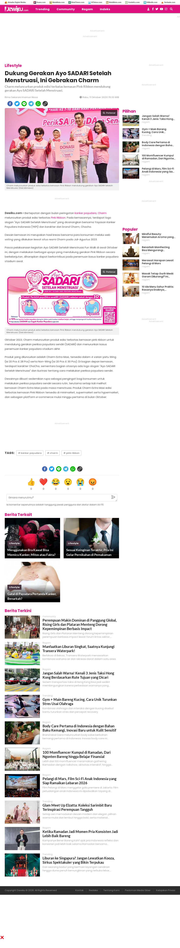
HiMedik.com (152, 2)
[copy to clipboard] (45, 103)
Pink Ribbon (58, 217)
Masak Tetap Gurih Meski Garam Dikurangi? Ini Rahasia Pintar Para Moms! (157, 275)
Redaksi (93, 890)
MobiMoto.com (115, 2)
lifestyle (14, 543)
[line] (24, 103)
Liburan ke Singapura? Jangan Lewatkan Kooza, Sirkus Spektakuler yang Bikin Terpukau (79, 860)
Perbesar (109, 113)
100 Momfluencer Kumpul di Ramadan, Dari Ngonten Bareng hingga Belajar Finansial (77, 754)
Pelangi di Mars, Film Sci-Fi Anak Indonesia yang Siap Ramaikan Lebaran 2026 (79, 781)
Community (66, 9)
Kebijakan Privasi (165, 890)
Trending (42, 9)
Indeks (105, 9)
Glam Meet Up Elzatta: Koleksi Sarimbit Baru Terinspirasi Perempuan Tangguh (77, 807)
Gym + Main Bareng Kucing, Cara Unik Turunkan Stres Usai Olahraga (154, 131)
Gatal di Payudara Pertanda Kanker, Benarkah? (31, 596)
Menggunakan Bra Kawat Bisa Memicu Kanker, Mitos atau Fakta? (31, 552)
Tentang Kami (111, 890)
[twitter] (17, 103)
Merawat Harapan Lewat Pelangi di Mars (158, 262)
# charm (52, 453)
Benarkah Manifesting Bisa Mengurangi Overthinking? (156, 249)
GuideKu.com (134, 2)
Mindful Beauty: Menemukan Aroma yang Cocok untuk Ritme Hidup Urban (158, 236)
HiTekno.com (96, 2)
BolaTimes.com (77, 2)
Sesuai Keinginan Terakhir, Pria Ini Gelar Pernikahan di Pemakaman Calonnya (89, 552)
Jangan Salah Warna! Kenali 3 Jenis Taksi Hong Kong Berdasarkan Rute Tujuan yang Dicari (78, 675)
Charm (102, 213)
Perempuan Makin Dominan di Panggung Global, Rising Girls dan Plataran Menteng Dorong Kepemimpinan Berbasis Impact (80, 624)
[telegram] (31, 103)
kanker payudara (86, 213)
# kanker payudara (29, 453)
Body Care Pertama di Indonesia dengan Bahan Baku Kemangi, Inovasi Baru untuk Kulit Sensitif (79, 728)
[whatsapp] (38, 103)
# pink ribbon (71, 453)
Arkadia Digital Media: (17, 2)
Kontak (79, 890)
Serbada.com (169, 2)
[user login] (148, 10)
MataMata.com (58, 2)
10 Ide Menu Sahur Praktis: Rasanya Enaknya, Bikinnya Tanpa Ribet (158, 288)
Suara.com (41, 2)
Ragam (87, 9)
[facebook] (10, 103)
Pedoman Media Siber (138, 890)
